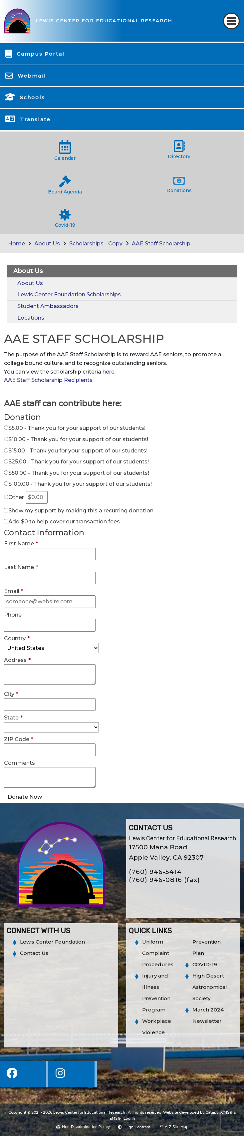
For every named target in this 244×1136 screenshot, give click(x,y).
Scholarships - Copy (95, 243)
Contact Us (34, 953)
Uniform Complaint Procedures (157, 953)
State (13, 717)
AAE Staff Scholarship (161, 243)
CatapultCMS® (218, 1112)
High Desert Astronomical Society (209, 987)
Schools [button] (32, 97)
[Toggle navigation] (231, 21)
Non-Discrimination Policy (83, 1126)
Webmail (32, 76)
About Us (47, 243)
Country (17, 638)
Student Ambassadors (48, 306)
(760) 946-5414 (155, 872)
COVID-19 (204, 964)
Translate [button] (35, 119)
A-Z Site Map (174, 1126)
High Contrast (137, 1127)
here (109, 372)
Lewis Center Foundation (52, 942)
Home (16, 243)
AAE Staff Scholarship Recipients (48, 380)
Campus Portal (41, 54)
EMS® (115, 1118)
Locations (30, 318)
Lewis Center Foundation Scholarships (69, 294)
